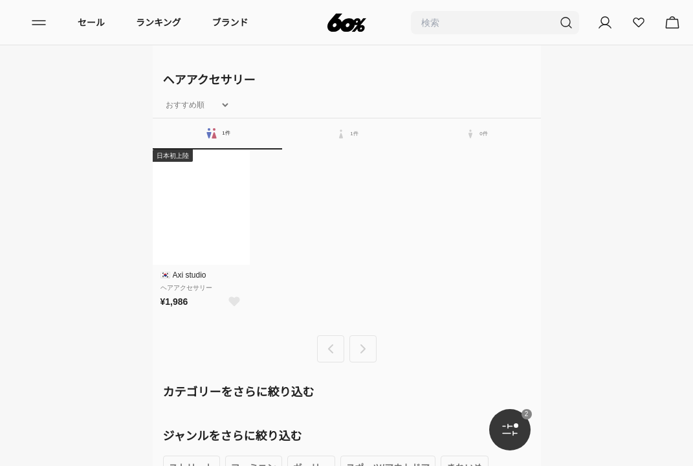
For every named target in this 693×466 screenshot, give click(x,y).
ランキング (158, 22)
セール (91, 22)
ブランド (230, 22)
